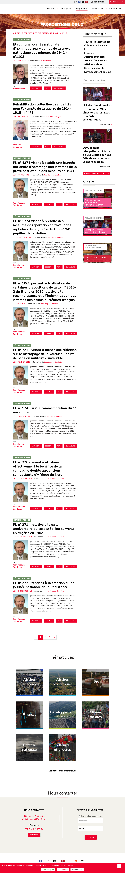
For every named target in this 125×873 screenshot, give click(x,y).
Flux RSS (80, 858)
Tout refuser (63, 869)
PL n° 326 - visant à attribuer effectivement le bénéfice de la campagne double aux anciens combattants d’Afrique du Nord (38, 466)
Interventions (115, 8)
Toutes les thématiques (97, 42)
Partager (35, 88)
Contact (35, 832)
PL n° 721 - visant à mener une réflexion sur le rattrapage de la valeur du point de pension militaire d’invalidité (45, 352)
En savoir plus (105, 124)
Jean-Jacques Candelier (53, 174)
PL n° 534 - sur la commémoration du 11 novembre (45, 408)
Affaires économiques (96, 61)
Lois (86, 49)
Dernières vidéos (94, 80)
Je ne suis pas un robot (90, 813)
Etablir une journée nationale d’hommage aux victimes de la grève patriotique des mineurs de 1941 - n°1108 (41, 50)
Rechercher (96, 2)
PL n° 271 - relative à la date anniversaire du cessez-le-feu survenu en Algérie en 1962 (43, 526)
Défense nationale (22, 40)
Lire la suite (58, 88)
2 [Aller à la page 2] (45, 634)
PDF (46, 88)
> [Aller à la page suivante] (54, 634)
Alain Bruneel (46, 60)
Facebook (42, 858)
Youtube (66, 858)
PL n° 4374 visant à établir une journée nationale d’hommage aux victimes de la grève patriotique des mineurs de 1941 (45, 166)
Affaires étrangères (95, 57)
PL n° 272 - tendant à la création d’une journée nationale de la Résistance (43, 582)
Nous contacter (116, 2)
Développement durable (97, 72)
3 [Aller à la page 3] (49, 634)
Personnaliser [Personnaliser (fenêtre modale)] (77, 869)
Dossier (48, 204)
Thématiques (98, 8)
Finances (89, 53)
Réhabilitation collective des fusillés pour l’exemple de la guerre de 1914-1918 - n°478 (42, 108)
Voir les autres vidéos (95, 173)
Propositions (82, 8)
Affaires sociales (93, 64)
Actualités (50, 8)
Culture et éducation (95, 45)
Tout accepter (48, 869)
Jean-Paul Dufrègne (53, 116)
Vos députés (66, 8)
